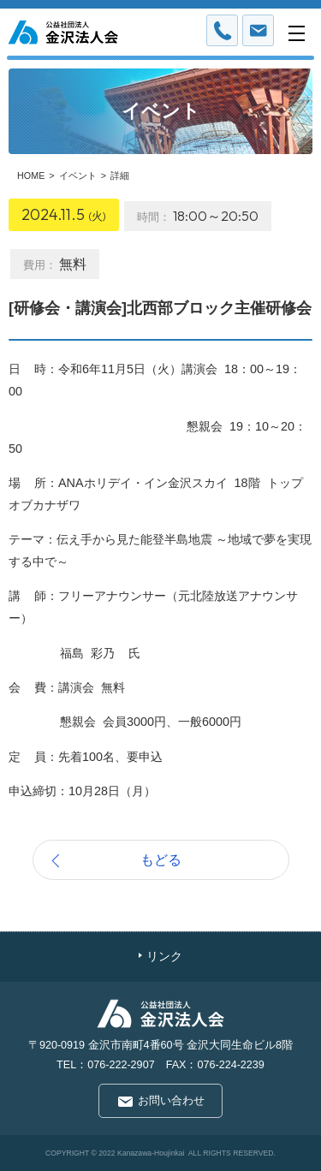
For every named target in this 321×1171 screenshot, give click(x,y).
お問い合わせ (171, 1101)
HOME (31, 175)
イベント (78, 175)
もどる (160, 859)
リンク (164, 956)
